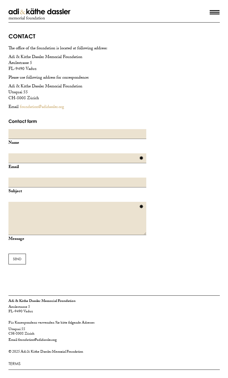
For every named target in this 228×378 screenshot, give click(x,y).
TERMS (14, 363)
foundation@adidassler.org (42, 107)
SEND (17, 259)
